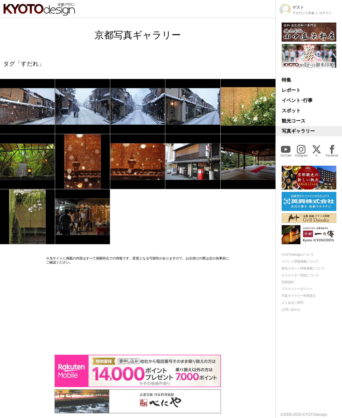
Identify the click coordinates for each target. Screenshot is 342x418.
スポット (291, 110)
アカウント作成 (303, 13)
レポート (291, 90)
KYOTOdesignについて (298, 254)
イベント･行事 (297, 100)
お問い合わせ (291, 309)
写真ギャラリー (298, 131)
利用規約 (288, 282)
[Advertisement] (137, 309)
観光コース (293, 120)
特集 (286, 80)
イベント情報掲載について (300, 261)
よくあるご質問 (292, 302)
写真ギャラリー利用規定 (299, 295)
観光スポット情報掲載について (303, 268)
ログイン (325, 13)
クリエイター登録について (300, 275)
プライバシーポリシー (297, 289)
